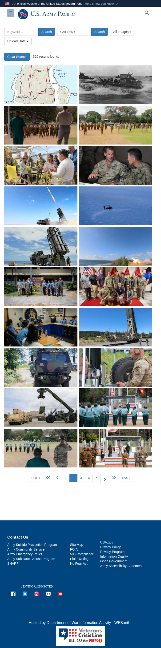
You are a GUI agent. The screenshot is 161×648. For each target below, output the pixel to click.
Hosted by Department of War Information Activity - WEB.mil (79, 623)
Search (46, 32)
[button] (102, 3)
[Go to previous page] (57, 478)
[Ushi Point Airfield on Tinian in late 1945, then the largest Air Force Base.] (40, 84)
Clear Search (17, 57)
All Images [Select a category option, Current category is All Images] (122, 32)
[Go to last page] (126, 478)
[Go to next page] (104, 479)
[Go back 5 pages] (48, 478)
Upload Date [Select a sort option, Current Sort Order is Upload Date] (17, 41)
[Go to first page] (35, 478)
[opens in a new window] (13, 594)
